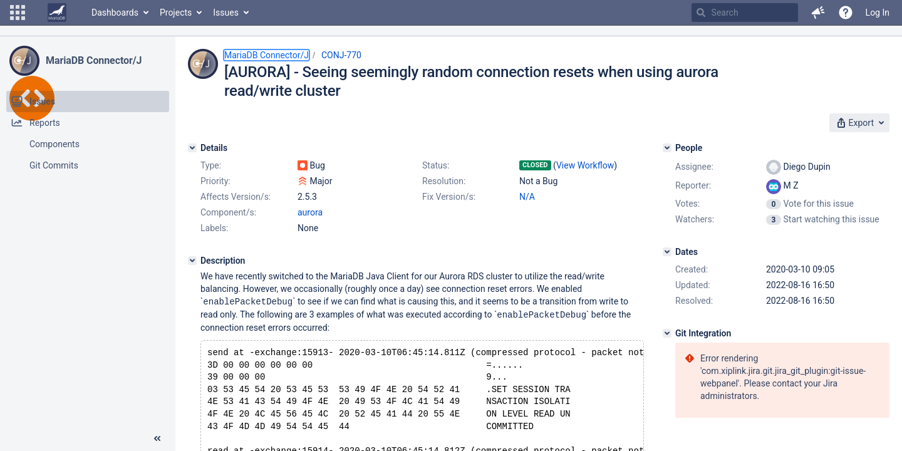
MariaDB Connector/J (94, 60)
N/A (527, 197)
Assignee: (694, 167)
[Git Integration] (667, 333)
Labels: (214, 228)
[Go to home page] (57, 12)
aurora (310, 212)
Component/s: (228, 212)
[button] (17, 12)
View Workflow (585, 165)
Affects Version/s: (235, 197)
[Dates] (667, 251)
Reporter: (693, 185)
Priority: (215, 181)
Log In (877, 13)
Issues (226, 13)
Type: (210, 165)
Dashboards (114, 13)
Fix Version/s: (448, 197)
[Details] (192, 147)
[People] (667, 147)
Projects (176, 13)
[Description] (192, 260)
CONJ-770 (341, 55)
